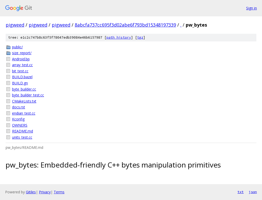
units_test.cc (22, 137)
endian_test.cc (23, 113)
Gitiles (31, 192)
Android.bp (21, 59)
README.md (22, 131)
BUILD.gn (20, 83)
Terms (59, 192)
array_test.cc (22, 64)
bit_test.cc (20, 71)
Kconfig (18, 119)
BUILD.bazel (22, 76)
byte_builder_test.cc (28, 95)
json (253, 192)
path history (118, 37)
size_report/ (21, 52)
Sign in (251, 8)
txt (240, 192)
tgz (140, 37)
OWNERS (19, 125)
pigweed (15, 25)
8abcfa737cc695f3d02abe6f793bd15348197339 (125, 25)
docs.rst (18, 107)
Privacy (45, 192)
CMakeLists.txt (24, 101)
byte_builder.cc (24, 89)
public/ (17, 47)
